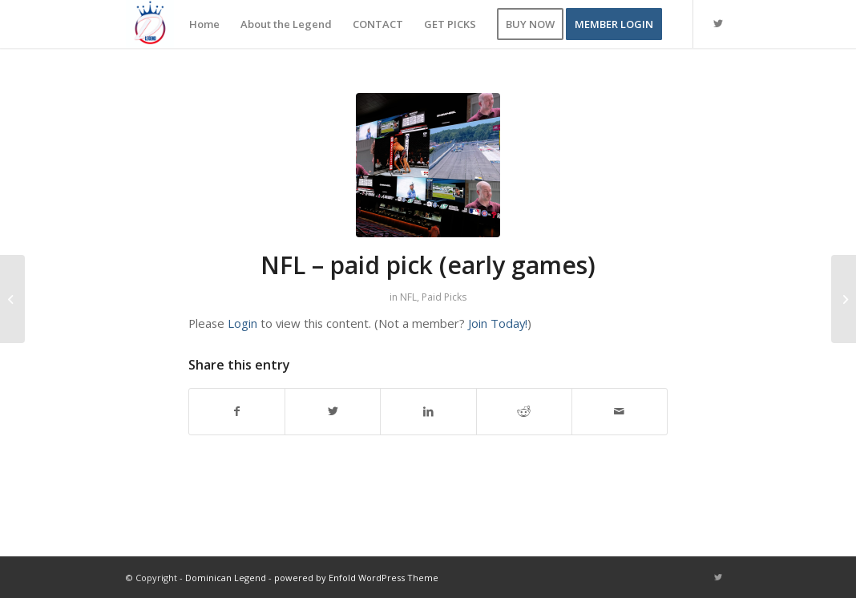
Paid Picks (444, 297)
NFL (408, 297)
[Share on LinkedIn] (428, 411)
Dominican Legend (225, 578)
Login (242, 323)
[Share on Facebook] (237, 411)
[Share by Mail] (619, 411)
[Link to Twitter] (718, 23)
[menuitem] (204, 24)
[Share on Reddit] (524, 411)
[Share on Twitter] (332, 411)
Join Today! (497, 323)
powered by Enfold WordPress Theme (356, 578)
